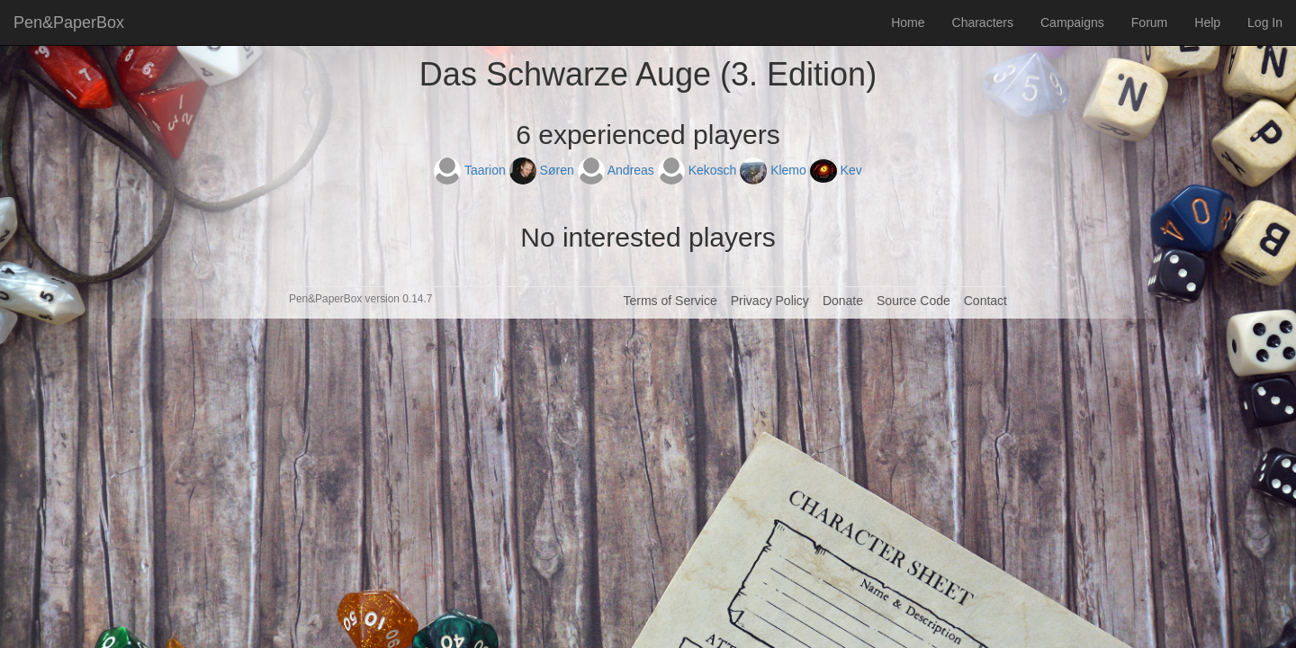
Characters (982, 22)
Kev (836, 170)
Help (1207, 22)
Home (907, 22)
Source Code (913, 300)
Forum (1149, 22)
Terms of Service (669, 300)
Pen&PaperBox (69, 23)
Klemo (774, 170)
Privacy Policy (770, 300)
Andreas (618, 170)
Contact (985, 300)
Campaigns (1072, 22)
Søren (543, 170)
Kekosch (699, 170)
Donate (843, 300)
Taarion (471, 170)
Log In (1264, 22)
